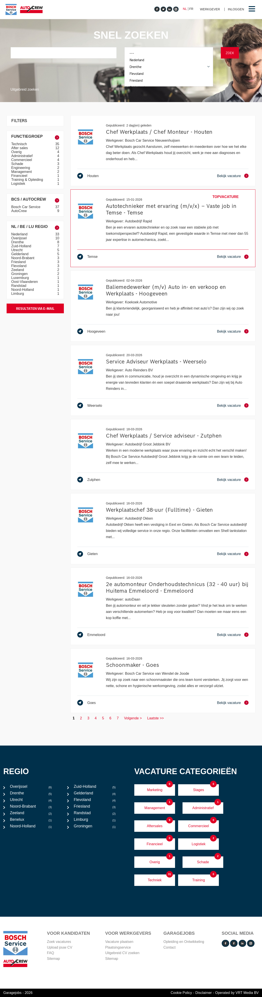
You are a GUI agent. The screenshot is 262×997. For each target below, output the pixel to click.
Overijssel (19, 238)
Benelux (31, 820)
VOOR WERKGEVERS (128, 933)
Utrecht (17, 250)
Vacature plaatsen (119, 942)
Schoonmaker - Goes (132, 665)
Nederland (168, 60)
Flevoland (168, 73)
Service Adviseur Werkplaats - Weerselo (156, 361)
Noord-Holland (23, 289)
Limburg (18, 293)
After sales (20, 148)
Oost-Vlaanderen (25, 282)
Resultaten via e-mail (35, 308)
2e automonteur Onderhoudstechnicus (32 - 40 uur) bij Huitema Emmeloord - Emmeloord (177, 587)
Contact (169, 947)
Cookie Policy (181, 993)
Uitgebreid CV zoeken (122, 953)
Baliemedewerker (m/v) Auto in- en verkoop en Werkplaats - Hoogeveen (166, 290)
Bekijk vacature (229, 176)
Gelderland (20, 254)
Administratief (22, 156)
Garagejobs (179, 933)
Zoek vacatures (59, 942)
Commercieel (22, 160)
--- (168, 53)
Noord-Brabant (23, 258)
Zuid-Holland (21, 246)
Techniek (155, 880)
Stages (198, 790)
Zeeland (18, 270)
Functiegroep (27, 136)
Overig (17, 152)
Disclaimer (203, 993)
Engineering (21, 168)
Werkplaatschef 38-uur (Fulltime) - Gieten (159, 509)
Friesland (168, 80)
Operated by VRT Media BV (237, 993)
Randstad (19, 286)
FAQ (50, 953)
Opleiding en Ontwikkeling (183, 942)
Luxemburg (20, 278)
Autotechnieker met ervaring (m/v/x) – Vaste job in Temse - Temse (171, 209)
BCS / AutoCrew (28, 199)
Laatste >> (155, 718)
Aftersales (154, 826)
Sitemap (53, 958)
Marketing (154, 790)
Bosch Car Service (26, 207)
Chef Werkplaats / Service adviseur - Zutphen (164, 435)
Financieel (19, 176)
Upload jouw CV (59, 947)
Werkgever (210, 9)
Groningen (20, 274)
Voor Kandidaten (68, 933)
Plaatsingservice (118, 947)
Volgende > (133, 718)
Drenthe (168, 66)
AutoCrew (19, 211)
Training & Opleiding (27, 179)
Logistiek (18, 183)
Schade (17, 164)
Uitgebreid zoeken (25, 89)
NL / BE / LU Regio (29, 226)
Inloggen (236, 9)
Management (22, 172)
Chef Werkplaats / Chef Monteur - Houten (159, 131)
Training (198, 880)
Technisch (19, 144)
